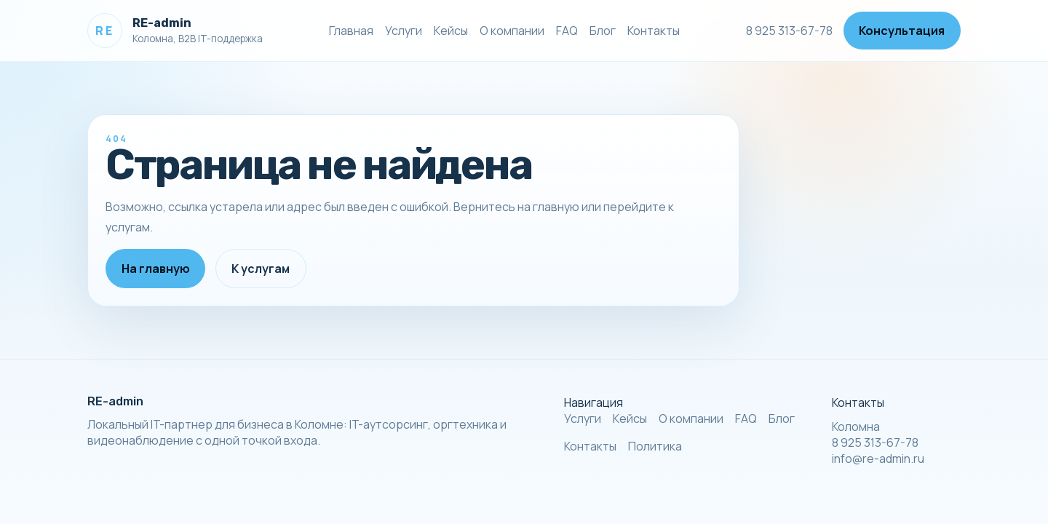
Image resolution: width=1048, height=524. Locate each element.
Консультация (902, 31)
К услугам (260, 269)
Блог (603, 31)
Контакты (653, 31)
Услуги (403, 31)
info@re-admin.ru (878, 458)
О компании (512, 31)
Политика (655, 446)
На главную (156, 269)
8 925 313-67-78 (789, 31)
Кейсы (451, 31)
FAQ (567, 31)
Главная (351, 31)
